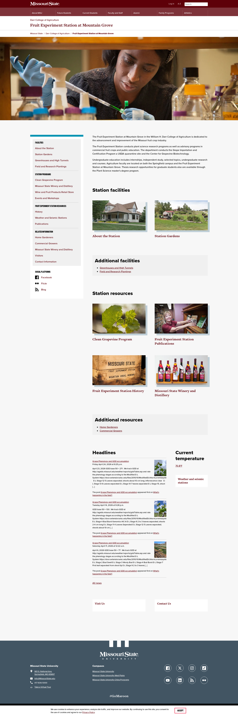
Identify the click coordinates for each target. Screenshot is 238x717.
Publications (41, 223)
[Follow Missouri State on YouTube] (167, 680)
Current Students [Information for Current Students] (90, 13)
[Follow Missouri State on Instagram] (192, 668)
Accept (180, 710)
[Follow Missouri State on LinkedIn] (180, 680)
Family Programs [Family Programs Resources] (166, 13)
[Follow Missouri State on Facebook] (167, 668)
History (38, 211)
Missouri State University (103, 671)
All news (97, 583)
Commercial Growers (46, 243)
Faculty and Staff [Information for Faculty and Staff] (115, 13)
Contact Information (45, 261)
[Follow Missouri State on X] (180, 668)
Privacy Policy (88, 712)
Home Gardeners (44, 237)
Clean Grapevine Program (49, 180)
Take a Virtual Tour (42, 687)
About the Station (44, 148)
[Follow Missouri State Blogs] (192, 680)
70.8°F (178, 465)
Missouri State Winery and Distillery (54, 186)
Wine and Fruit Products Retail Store (54, 192)
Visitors (39, 255)
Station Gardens (43, 154)
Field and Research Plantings (50, 166)
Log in (171, 3)
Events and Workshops (47, 198)
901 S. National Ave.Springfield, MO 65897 (44, 673)
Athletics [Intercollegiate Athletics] (188, 13)
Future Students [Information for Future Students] (64, 13)
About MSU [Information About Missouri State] (37, 13)
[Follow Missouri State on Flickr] (204, 680)
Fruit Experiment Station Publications (174, 341)
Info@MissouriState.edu (44, 678)
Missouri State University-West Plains (108, 675)
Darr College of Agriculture (44, 20)
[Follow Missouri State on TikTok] (204, 668)
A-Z (179, 3)
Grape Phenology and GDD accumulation (110, 461)
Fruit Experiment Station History (118, 390)
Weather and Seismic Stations (51, 217)
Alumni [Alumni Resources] (136, 13)
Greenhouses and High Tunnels (51, 160)
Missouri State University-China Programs (110, 679)
